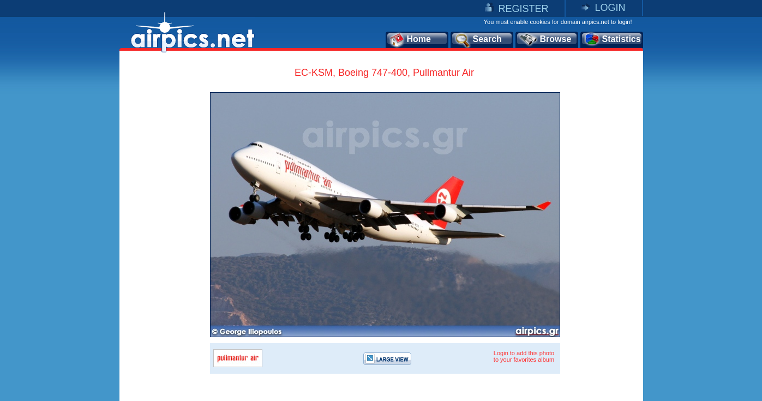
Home (410, 40)
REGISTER (523, 8)
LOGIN (610, 7)
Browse (545, 40)
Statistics (612, 40)
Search (478, 40)
